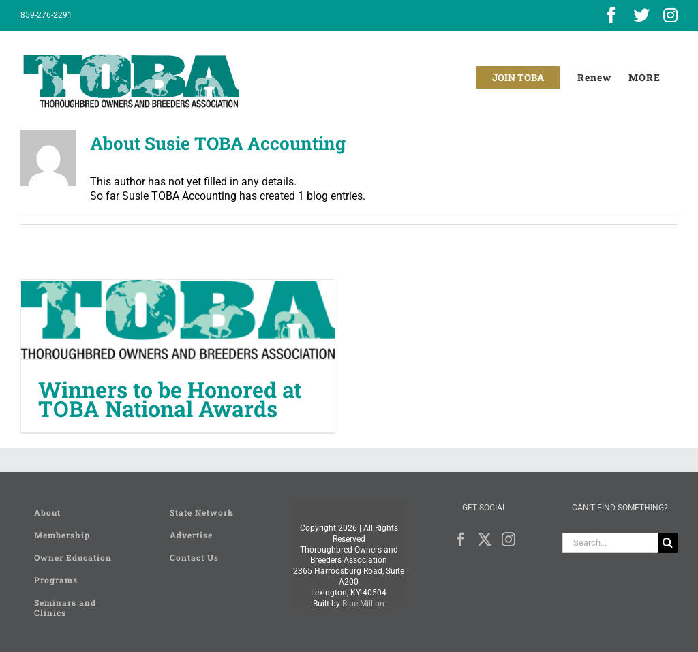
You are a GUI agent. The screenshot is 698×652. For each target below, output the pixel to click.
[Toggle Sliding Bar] (644, 77)
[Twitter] (484, 539)
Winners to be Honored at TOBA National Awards (169, 399)
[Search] (668, 543)
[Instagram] (508, 539)
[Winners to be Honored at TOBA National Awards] (178, 319)
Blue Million (363, 603)
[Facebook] (461, 539)
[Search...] (610, 543)
